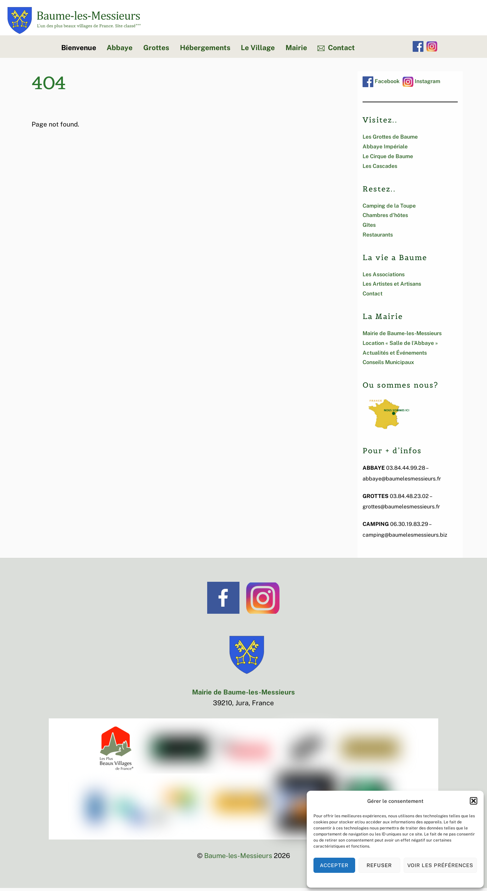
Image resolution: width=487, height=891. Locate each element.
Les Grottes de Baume (390, 140)
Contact (336, 50)
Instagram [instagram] (421, 84)
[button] (473, 800)
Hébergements (205, 50)
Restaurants (378, 238)
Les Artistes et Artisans (392, 287)
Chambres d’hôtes (385, 218)
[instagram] (431, 49)
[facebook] (418, 49)
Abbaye (120, 50)
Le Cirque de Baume (388, 159)
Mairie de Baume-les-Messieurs (402, 336)
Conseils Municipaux (388, 365)
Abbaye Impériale (385, 150)
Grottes (156, 50)
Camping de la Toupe (389, 209)
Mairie (296, 50)
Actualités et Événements (395, 356)
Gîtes (369, 228)
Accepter (334, 865)
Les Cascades (380, 169)
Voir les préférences (440, 865)
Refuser (379, 865)
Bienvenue (78, 50)
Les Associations (384, 277)
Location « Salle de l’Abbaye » (400, 346)
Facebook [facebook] (381, 84)
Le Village (258, 50)
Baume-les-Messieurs (238, 859)
